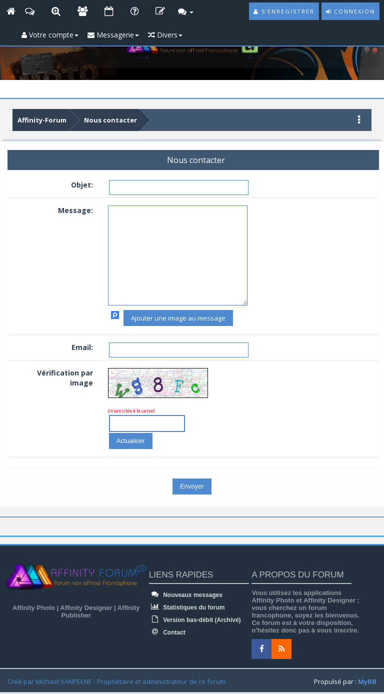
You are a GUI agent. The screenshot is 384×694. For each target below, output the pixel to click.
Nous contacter (110, 120)
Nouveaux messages (185, 595)
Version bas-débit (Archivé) (195, 620)
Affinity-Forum (42, 120)
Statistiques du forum (187, 607)
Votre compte (50, 35)
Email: (82, 347)
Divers (165, 35)
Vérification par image (65, 378)
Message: (75, 210)
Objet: (82, 185)
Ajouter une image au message (178, 318)
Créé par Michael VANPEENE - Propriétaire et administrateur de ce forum (117, 681)
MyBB (367, 681)
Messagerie (113, 35)
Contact (167, 632)
